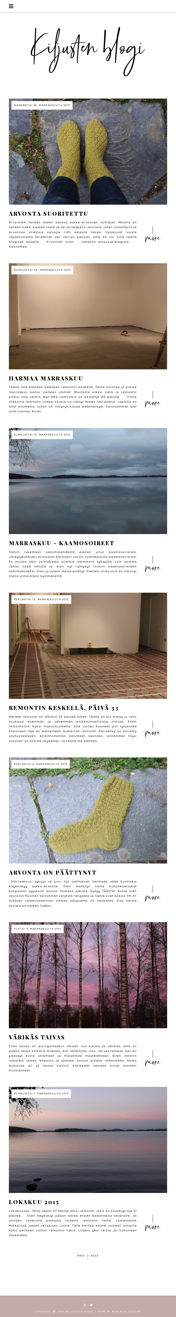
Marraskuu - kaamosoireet (62, 543)
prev (81, 1255)
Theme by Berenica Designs (118, 1311)
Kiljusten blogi (79, 1311)
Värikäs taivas (37, 1037)
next (95, 1255)
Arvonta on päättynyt (53, 872)
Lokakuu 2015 (34, 1202)
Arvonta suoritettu (49, 213)
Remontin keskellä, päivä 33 (64, 707)
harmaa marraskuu (46, 378)
